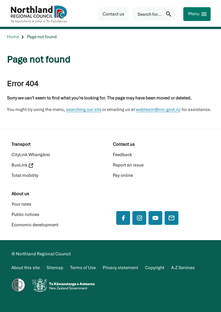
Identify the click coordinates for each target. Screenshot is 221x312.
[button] (113, 14)
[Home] (13, 37)
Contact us (124, 144)
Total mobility (25, 175)
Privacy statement (120, 268)
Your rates (21, 204)
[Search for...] (154, 14)
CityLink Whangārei (31, 155)
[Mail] (171, 218)
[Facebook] (123, 218)
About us (20, 194)
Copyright (154, 268)
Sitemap (55, 268)
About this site (26, 268)
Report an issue (128, 165)
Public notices (25, 214)
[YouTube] (155, 218)
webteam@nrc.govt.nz (158, 109)
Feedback (122, 155)
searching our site (83, 109)
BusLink (22, 165)
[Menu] (197, 14)
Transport (21, 144)
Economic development (35, 225)
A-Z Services (183, 268)
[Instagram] (139, 218)
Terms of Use (83, 268)
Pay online (123, 175)
